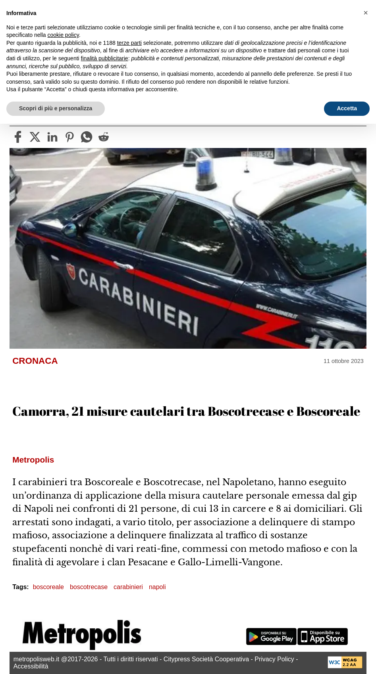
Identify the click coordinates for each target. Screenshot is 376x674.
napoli (157, 587)
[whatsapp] (86, 137)
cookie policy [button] (63, 35)
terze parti (129, 43)
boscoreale (48, 587)
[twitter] (35, 137)
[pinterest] (69, 137)
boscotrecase (89, 587)
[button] (365, 12)
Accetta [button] (347, 108)
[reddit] (104, 137)
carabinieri (128, 587)
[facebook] (18, 137)
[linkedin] (52, 137)
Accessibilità (30, 666)
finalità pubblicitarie (104, 58)
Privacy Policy (274, 659)
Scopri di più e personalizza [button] (55, 108)
